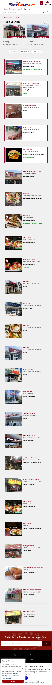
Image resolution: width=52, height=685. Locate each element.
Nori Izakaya (27, 391)
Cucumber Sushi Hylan (31, 83)
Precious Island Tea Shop (32, 589)
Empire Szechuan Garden (32, 171)
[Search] (24, 12)
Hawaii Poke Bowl (29, 105)
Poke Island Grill (29, 435)
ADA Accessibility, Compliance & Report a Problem (26, 666)
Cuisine (13, 51)
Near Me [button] (20, 9)
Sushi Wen (27, 237)
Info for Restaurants (34, 655)
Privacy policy (12, 655)
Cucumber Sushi (29, 259)
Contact (31, 659)
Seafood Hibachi (29, 413)
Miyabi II (26, 193)
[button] (41, 3)
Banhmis (26, 325)
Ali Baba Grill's (28, 149)
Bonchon (26, 347)
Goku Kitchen (28, 369)
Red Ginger (27, 127)
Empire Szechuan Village (32, 61)
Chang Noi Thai (28, 545)
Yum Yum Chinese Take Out (33, 567)
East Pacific (27, 523)
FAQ (20, 655)
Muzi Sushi (27, 303)
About (4, 655)
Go (46, 643)
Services (37, 51)
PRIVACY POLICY (7, 678)
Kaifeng (26, 281)
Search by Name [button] (9, 9)
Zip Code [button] (27, 9)
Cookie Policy (45, 655)
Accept (13, 681)
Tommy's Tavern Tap (30, 457)
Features (25, 51)
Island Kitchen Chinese (31, 479)
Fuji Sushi (26, 215)
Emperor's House (29, 611)
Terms (25, 655)
